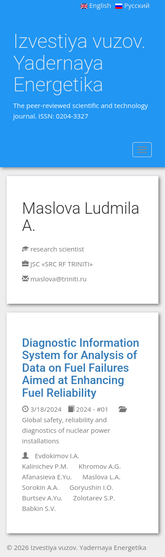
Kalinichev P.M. (45, 466)
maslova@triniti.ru (58, 278)
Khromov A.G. (100, 466)
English (96, 5)
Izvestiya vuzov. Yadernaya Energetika (79, 63)
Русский (132, 5)
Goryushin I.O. (92, 487)
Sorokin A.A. (40, 487)
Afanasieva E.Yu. (47, 476)
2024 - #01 (88, 409)
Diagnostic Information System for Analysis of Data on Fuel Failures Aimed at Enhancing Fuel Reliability (80, 367)
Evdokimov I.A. (57, 455)
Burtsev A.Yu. (42, 497)
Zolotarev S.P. (94, 497)
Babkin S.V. (39, 508)
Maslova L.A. (101, 476)
